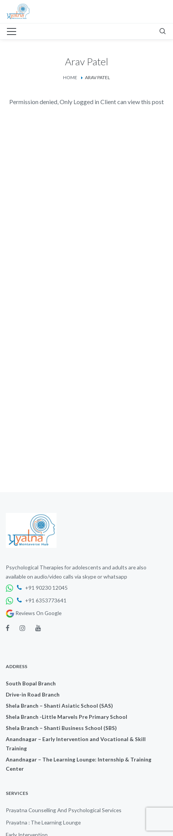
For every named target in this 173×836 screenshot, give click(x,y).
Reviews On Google (34, 613)
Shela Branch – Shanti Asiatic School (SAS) (59, 705)
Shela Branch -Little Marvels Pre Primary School (66, 716)
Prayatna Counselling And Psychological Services (63, 810)
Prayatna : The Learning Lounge (43, 822)
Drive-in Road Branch (33, 694)
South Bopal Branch (31, 683)
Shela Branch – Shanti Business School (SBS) (61, 728)
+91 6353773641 (42, 600)
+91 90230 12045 (42, 587)
